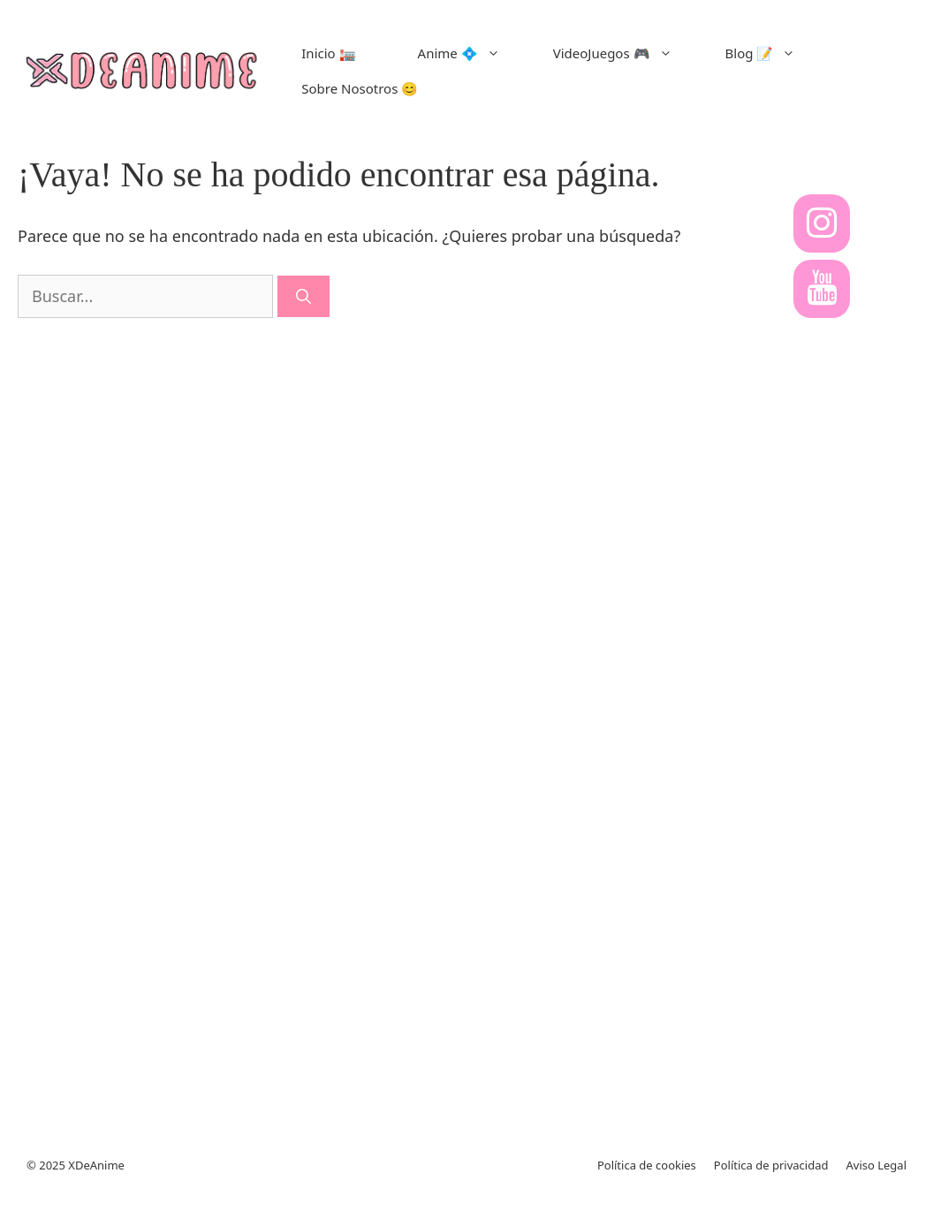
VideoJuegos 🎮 (626, 53)
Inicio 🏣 (328, 53)
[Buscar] (303, 297)
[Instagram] (821, 223)
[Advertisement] (825, 714)
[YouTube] (821, 289)
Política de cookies (646, 1165)
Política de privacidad (771, 1165)
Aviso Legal (876, 1165)
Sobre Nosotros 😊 (359, 88)
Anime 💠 (472, 53)
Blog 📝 (774, 53)
